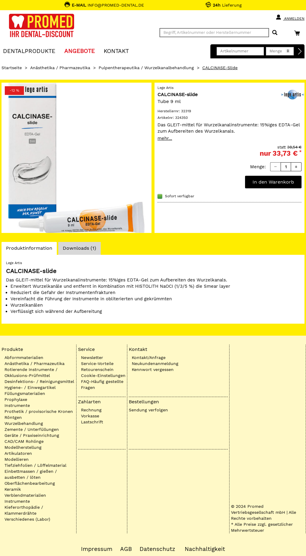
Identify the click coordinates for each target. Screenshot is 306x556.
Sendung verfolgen (148, 409)
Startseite (11, 67)
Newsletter (92, 357)
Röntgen (13, 417)
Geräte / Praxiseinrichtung (31, 435)
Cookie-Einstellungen (103, 375)
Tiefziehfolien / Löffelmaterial (35, 465)
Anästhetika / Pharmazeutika (60, 67)
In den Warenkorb (273, 182)
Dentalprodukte (29, 51)
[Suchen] (274, 33)
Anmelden (290, 17)
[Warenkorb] (299, 33)
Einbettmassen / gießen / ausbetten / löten (30, 474)
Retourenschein (97, 369)
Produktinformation (29, 250)
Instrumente (17, 405)
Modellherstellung (23, 447)
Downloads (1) (79, 248)
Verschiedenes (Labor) (27, 519)
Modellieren (16, 459)
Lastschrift (92, 421)
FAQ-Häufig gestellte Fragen (102, 384)
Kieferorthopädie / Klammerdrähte (23, 510)
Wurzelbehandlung (23, 423)
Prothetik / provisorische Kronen (38, 411)
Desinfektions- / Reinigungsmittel (39, 381)
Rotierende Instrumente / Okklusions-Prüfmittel (30, 372)
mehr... (164, 138)
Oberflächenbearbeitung (29, 483)
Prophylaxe (15, 399)
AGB (126, 549)
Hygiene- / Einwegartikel (30, 387)
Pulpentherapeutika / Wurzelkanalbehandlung (146, 67)
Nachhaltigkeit (205, 549)
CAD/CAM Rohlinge (24, 441)
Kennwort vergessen (153, 369)
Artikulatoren (18, 453)
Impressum (96, 549)
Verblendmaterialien (25, 495)
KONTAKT (116, 51)
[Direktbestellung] (300, 51)
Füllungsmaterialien (24, 393)
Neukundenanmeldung (155, 363)
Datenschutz (157, 549)
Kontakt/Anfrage (149, 357)
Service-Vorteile (97, 363)
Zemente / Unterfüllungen (31, 429)
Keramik (12, 489)
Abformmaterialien (23, 357)
